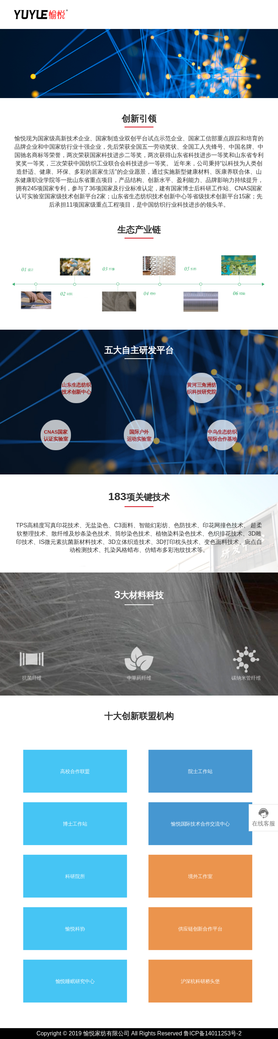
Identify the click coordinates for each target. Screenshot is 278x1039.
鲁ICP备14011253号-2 (212, 1033)
